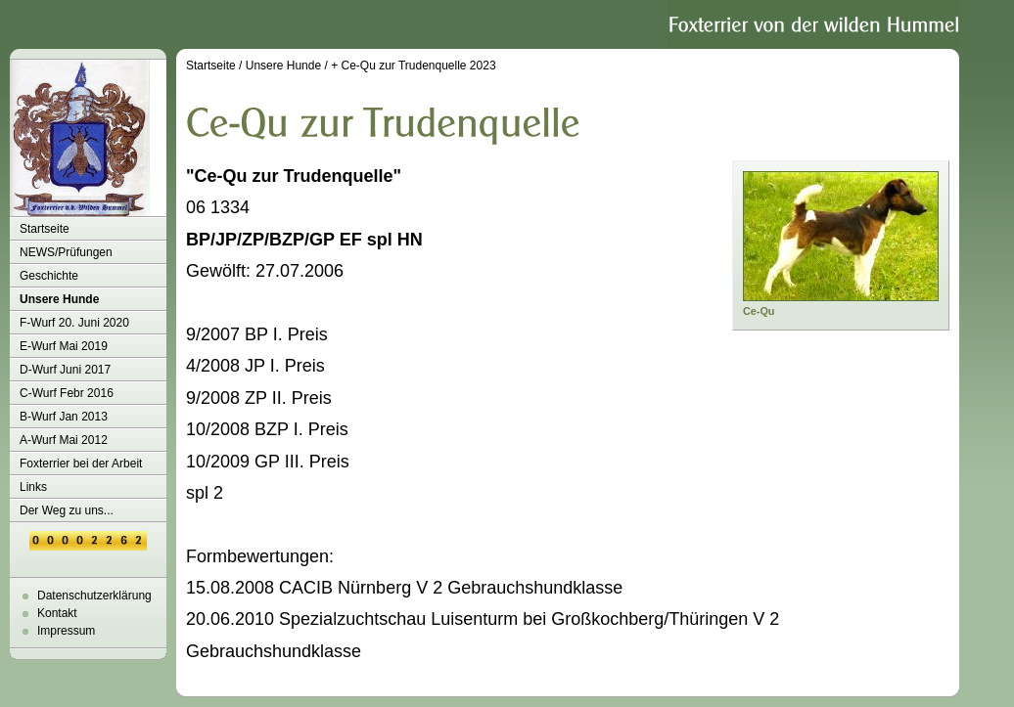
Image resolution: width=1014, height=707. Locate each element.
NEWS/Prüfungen (66, 252)
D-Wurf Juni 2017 (65, 369)
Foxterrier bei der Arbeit (81, 463)
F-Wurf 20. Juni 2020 (74, 323)
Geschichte (49, 276)
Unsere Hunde (59, 299)
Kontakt (57, 613)
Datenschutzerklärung (94, 595)
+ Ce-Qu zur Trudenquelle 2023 (413, 65)
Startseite (44, 229)
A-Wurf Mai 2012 (64, 440)
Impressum (66, 631)
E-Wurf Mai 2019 (64, 346)
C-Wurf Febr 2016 (67, 393)
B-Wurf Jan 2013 (64, 416)
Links (33, 487)
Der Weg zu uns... (67, 510)
